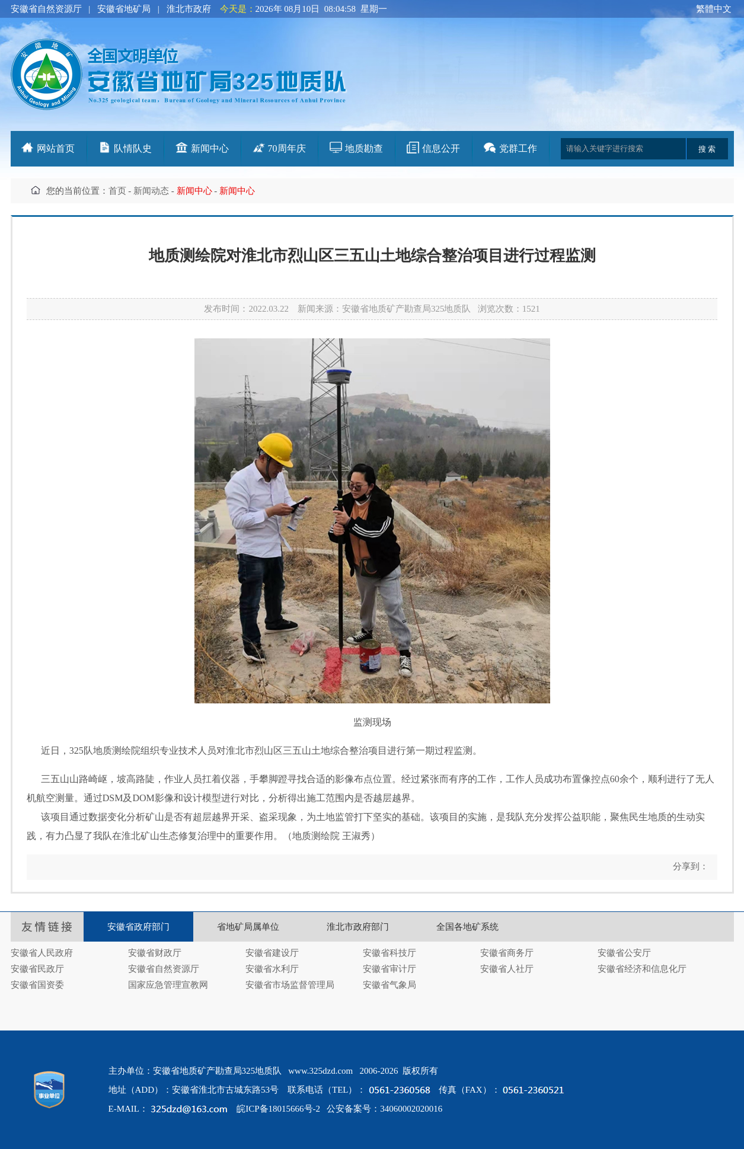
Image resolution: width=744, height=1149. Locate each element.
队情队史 (133, 148)
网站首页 (56, 148)
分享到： (689, 866)
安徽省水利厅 (272, 969)
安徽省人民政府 (42, 953)
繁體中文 (714, 9)
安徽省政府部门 (138, 927)
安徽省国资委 (37, 985)
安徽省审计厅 (389, 969)
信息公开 (441, 148)
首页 (117, 191)
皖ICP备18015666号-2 (278, 1108)
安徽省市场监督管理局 (289, 985)
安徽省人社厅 (507, 969)
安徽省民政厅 (37, 969)
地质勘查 (364, 148)
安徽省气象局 (389, 985)
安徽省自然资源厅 (46, 9)
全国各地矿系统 (467, 927)
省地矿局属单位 (248, 927)
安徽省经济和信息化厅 (642, 969)
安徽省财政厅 (154, 953)
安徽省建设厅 (272, 953)
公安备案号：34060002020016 (384, 1108)
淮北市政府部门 (358, 927)
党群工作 (518, 148)
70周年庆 (287, 148)
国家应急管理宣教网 (168, 985)
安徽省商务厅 (507, 953)
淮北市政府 (189, 9)
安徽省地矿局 (124, 9)
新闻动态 (151, 191)
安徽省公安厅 (624, 953)
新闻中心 (210, 148)
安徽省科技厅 (389, 953)
